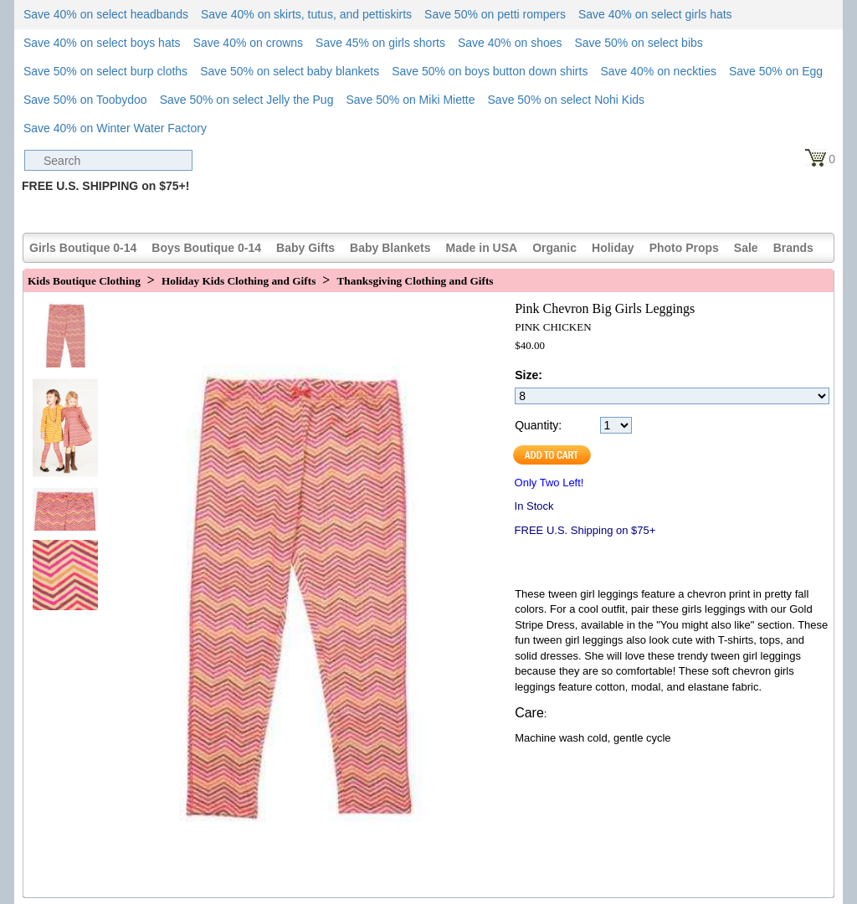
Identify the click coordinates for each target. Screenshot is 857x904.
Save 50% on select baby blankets (289, 71)
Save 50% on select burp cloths (105, 71)
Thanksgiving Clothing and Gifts (414, 281)
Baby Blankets (390, 247)
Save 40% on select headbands (105, 14)
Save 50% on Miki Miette (410, 99)
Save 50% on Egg (776, 71)
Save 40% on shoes (510, 42)
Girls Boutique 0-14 (82, 247)
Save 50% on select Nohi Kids (566, 99)
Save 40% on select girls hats (655, 14)
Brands (793, 247)
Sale (746, 247)
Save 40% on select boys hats (102, 42)
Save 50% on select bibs (638, 42)
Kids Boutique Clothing (84, 281)
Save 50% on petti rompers (495, 14)
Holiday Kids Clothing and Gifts (239, 281)
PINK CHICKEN (553, 327)
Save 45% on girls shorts (380, 42)
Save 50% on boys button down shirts (490, 71)
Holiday (613, 247)
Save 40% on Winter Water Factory (115, 128)
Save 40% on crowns (248, 42)
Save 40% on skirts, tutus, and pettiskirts (306, 14)
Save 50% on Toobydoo (85, 99)
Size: (528, 375)
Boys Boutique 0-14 (206, 247)
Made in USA (482, 247)
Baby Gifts (305, 247)
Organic (554, 247)
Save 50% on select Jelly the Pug (247, 99)
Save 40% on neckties (658, 71)
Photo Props (684, 247)
